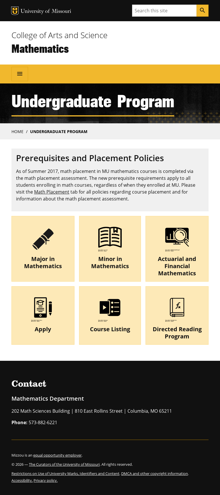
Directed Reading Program (177, 332)
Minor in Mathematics (110, 262)
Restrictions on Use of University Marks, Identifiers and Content (65, 473)
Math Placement (51, 192)
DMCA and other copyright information (154, 473)
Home (17, 131)
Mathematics (40, 48)
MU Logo (15, 11)
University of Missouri (46, 12)
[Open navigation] (19, 74)
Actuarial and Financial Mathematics (177, 266)
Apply (43, 329)
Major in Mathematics (43, 262)
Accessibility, (22, 480)
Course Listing (110, 329)
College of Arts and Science (59, 35)
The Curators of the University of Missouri (64, 464)
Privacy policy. (46, 480)
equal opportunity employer (57, 455)
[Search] (203, 11)
